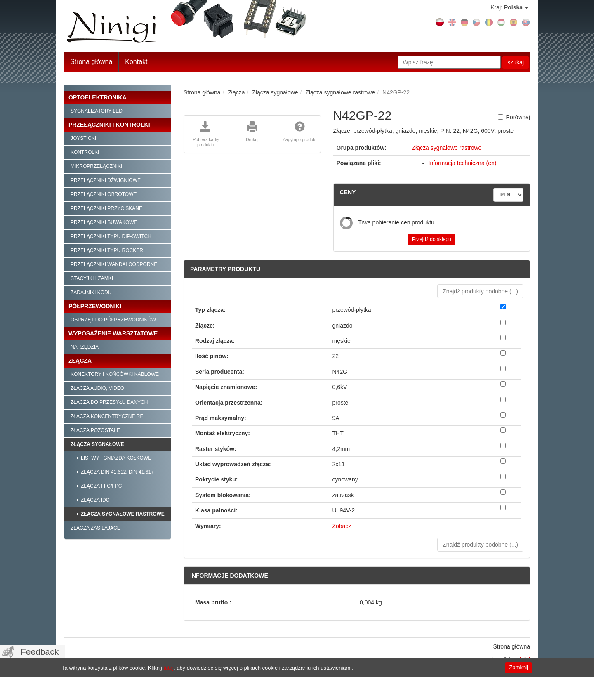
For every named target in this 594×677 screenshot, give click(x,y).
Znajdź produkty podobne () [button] (480, 291)
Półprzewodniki (94, 306)
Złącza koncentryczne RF (107, 416)
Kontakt (136, 61)
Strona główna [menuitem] (511, 646)
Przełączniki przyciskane (106, 208)
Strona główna (91, 61)
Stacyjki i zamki (92, 278)
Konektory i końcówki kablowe (115, 374)
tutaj (168, 668)
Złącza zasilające (95, 528)
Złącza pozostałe (95, 430)
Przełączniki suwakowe (104, 222)
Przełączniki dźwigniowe (106, 180)
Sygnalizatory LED (97, 111)
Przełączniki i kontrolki (109, 124)
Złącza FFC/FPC (101, 486)
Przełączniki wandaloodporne (114, 264)
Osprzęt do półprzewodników (113, 320)
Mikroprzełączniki (96, 166)
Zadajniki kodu (91, 292)
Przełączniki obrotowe (104, 194)
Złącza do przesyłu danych (109, 402)
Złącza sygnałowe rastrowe (123, 514)
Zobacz (341, 526)
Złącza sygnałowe (97, 444)
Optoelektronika (97, 97)
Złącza (80, 360)
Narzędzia (85, 347)
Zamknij (518, 667)
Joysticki (83, 138)
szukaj (515, 62)
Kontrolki (85, 152)
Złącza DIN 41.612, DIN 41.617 (117, 472)
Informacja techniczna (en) (463, 163)
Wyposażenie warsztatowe (113, 333)
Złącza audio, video (97, 388)
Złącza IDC (95, 500)
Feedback (40, 651)
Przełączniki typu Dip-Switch (111, 236)
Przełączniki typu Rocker (107, 250)
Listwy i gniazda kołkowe (116, 458)
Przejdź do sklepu (431, 239)
